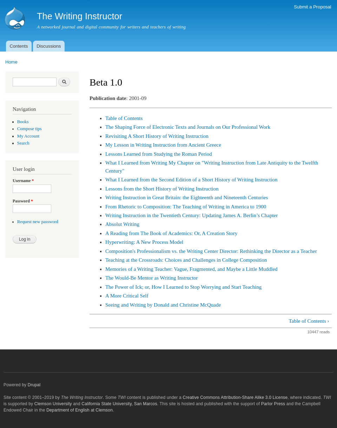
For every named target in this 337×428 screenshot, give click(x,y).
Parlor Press (273, 403)
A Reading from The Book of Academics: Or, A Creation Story (171, 233)
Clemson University (53, 403)
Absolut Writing (122, 224)
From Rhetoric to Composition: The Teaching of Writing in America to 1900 (185, 206)
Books (23, 121)
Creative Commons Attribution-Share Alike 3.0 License (235, 397)
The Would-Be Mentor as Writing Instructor (151, 278)
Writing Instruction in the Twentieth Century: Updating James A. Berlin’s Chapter (191, 215)
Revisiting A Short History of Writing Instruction (157, 136)
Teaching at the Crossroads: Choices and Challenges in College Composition (186, 260)
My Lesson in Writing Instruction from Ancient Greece (163, 145)
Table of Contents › (309, 321)
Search (23, 143)
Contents (18, 46)
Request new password (37, 221)
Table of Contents (124, 118)
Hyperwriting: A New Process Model (144, 242)
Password (23, 201)
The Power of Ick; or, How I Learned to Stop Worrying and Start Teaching (183, 287)
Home (11, 62)
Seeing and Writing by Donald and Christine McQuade (163, 305)
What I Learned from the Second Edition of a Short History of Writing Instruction (191, 179)
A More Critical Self (126, 296)
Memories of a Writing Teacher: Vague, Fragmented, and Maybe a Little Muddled (191, 269)
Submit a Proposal (312, 6)
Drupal (34, 384)
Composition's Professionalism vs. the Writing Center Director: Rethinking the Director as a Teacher (211, 251)
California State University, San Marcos (119, 403)
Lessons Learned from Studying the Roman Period (158, 154)
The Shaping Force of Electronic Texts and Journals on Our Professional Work (187, 127)
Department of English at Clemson (79, 410)
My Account (28, 136)
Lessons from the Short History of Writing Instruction (162, 189)
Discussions (49, 46)
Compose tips (29, 128)
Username (23, 180)
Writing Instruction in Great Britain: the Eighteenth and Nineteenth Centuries (186, 197)
